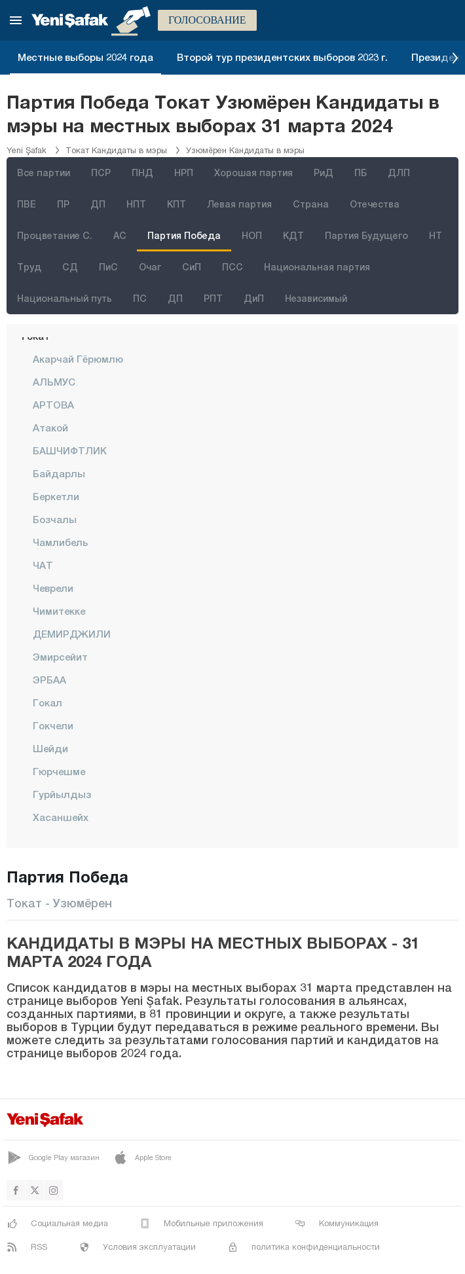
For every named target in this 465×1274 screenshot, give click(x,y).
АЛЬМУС (54, 382)
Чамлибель (60, 542)
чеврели (53, 588)
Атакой (50, 427)
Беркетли (56, 496)
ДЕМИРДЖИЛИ (72, 634)
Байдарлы (59, 473)
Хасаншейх (60, 817)
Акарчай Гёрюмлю (78, 359)
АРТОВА (53, 404)
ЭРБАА (49, 679)
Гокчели (53, 725)
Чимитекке (59, 611)
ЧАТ (43, 565)
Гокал (47, 702)
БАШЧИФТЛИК (70, 450)
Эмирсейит (60, 657)
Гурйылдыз (62, 794)
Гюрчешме (59, 771)
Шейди (50, 748)
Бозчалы (55, 519)
